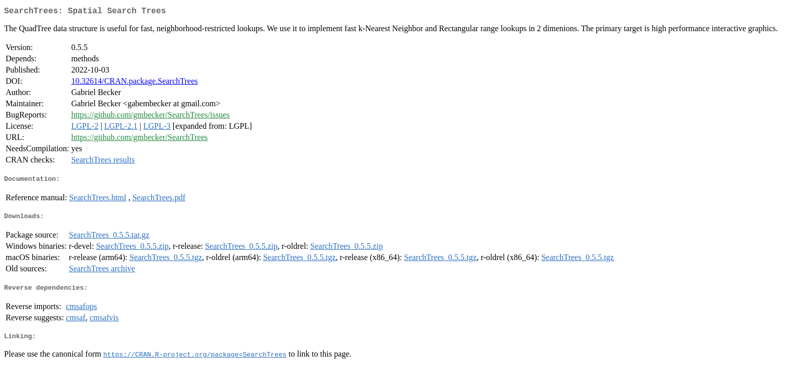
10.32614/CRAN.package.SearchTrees (134, 83)
